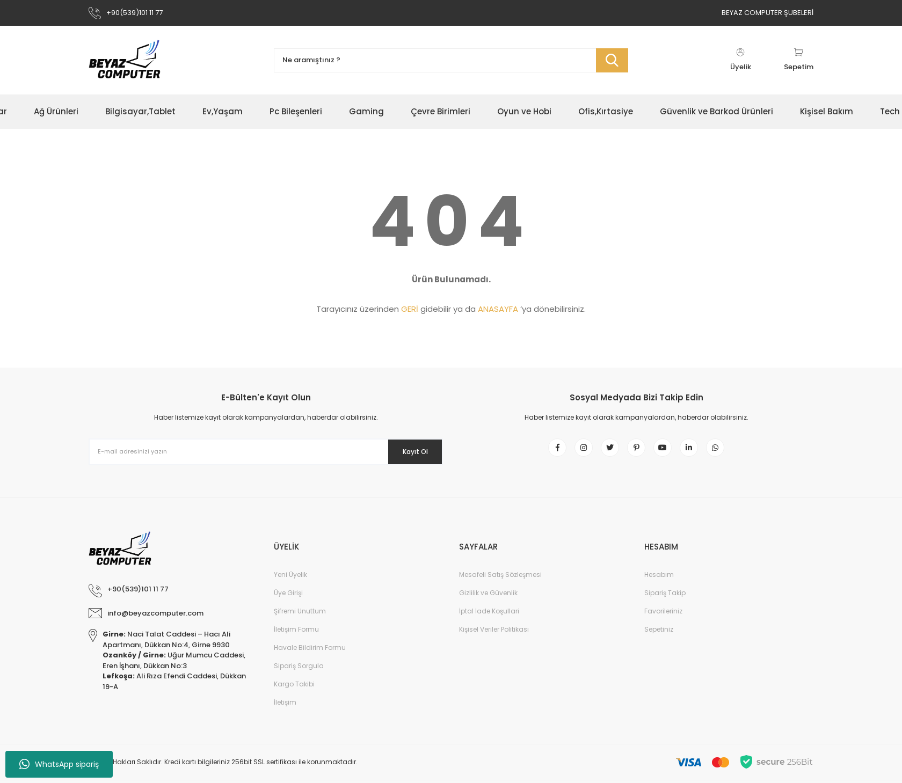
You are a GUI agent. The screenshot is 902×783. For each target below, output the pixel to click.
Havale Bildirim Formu (310, 655)
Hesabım (659, 582)
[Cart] (798, 60)
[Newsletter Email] (266, 451)
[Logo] (125, 60)
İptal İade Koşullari (489, 619)
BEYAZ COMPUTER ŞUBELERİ (767, 13)
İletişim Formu (296, 637)
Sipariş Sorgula (299, 673)
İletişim (285, 710)
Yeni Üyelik (290, 582)
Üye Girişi (288, 600)
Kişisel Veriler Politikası (494, 637)
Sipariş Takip (665, 600)
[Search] (451, 60)
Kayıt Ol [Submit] (407, 451)
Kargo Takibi (294, 692)
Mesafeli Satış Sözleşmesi (500, 582)
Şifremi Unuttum (300, 619)
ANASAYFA (498, 308)
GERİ (409, 308)
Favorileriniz (663, 619)
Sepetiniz (658, 637)
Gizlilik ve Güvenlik (488, 600)
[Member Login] (740, 60)
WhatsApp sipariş (59, 764)
